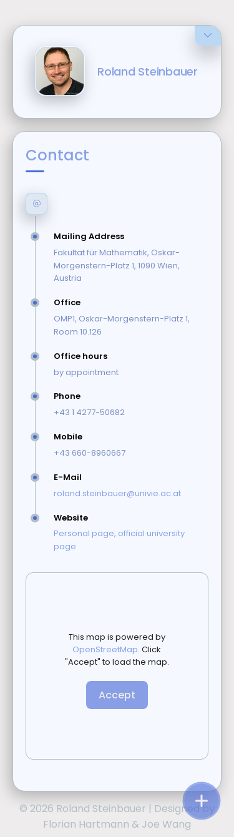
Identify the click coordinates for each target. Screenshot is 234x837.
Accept (117, 695)
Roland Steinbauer (147, 71)
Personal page (84, 533)
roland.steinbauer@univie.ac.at (117, 493)
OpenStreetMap (105, 649)
